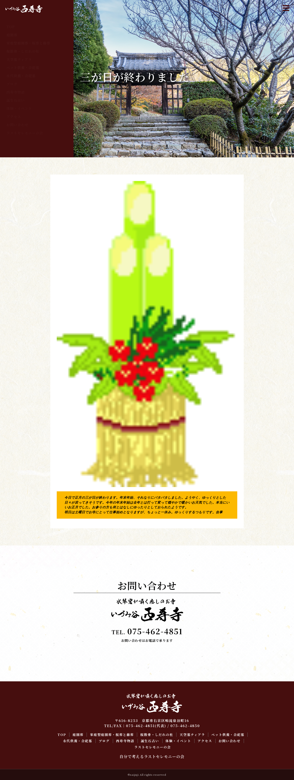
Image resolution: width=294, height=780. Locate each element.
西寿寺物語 (15, 92)
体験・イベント (19, 108)
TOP (10, 26)
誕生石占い (15, 100)
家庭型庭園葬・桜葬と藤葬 (28, 43)
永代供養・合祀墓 (21, 75)
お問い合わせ (17, 124)
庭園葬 (11, 34)
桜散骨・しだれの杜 (22, 51)
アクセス (13, 116)
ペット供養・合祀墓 (22, 67)
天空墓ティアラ (19, 59)
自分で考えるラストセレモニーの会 (151, 756)
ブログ (11, 83)
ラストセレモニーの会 (24, 132)
